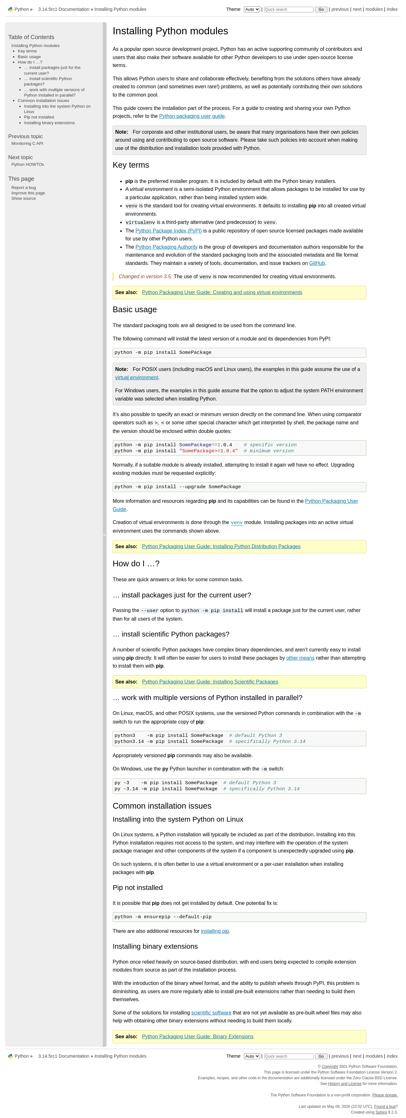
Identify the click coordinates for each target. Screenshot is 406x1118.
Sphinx (381, 1112)
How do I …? (30, 62)
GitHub (317, 263)
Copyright (330, 1066)
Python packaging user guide (192, 116)
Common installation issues (43, 100)
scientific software (211, 1012)
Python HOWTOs (27, 164)
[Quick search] (289, 9)
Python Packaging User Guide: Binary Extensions (197, 1036)
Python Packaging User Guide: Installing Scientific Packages (210, 681)
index (392, 9)
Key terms (27, 51)
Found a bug (385, 1106)
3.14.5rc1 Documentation (63, 9)
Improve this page (28, 193)
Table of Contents (31, 37)
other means (300, 658)
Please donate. (385, 1095)
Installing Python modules (121, 9)
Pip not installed (39, 117)
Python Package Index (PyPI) (168, 230)
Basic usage (29, 56)
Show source (23, 198)
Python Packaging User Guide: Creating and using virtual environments (222, 292)
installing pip (215, 931)
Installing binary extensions (49, 122)
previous (340, 9)
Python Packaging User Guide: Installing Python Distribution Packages (221, 546)
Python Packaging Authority (166, 247)
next (357, 9)
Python (22, 9)
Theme (243, 9)
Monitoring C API (27, 143)
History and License (345, 1083)
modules (374, 9)
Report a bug (23, 187)
